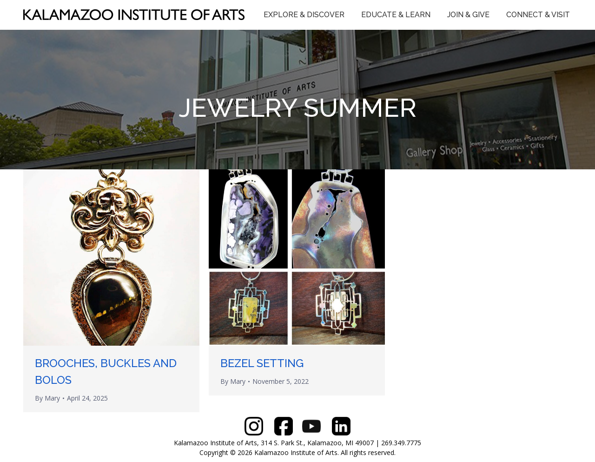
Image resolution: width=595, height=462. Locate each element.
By (47, 398)
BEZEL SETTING (262, 363)
